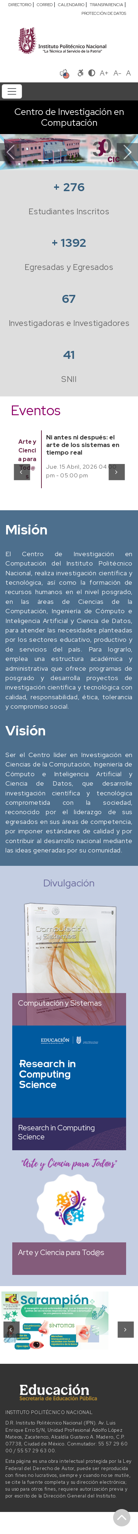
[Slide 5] (95, 160)
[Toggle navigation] (12, 91)
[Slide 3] (69, 160)
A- (117, 73)
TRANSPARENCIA (106, 4)
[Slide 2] (56, 160)
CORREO (45, 4)
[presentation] (21, 472)
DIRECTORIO (19, 4)
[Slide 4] (82, 160)
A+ (104, 73)
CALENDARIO (71, 4)
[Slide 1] (43, 160)
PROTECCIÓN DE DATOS (103, 13)
